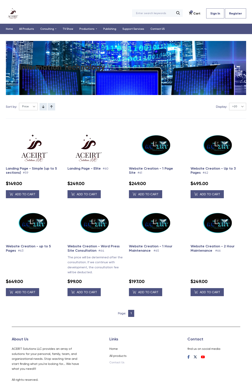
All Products (26, 28)
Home (9, 28)
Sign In (215, 13)
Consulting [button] (47, 28)
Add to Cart (22, 194)
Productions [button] (87, 28)
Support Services (133, 28)
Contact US (157, 28)
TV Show (68, 28)
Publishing (109, 28)
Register (235, 13)
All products (118, 356)
